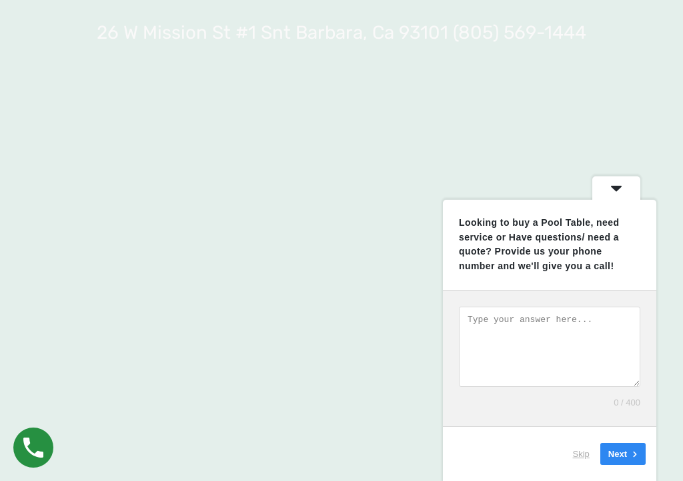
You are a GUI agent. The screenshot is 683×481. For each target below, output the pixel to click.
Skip (581, 454)
